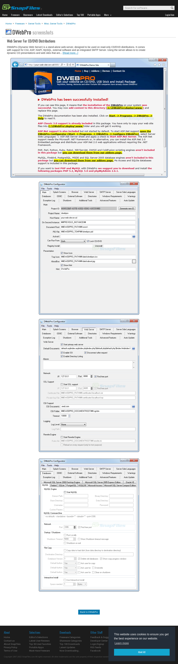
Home (9, 23)
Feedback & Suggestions (103, 637)
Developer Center (99, 640)
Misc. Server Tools (53, 23)
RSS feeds (95, 647)
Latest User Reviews (39, 640)
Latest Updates (67, 647)
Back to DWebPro (89, 612)
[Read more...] (70, 53)
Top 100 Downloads (70, 644)
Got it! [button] (141, 652)
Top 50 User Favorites (40, 644)
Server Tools (34, 23)
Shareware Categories (71, 640)
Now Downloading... (70, 650)
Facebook (95, 650)
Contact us (9, 640)
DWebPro (71, 23)
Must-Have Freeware (39, 650)
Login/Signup (97, 644)
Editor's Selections (38, 637)
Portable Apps (36, 647)
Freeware (20, 23)
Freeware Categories (70, 637)
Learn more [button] (122, 643)
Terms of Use (10, 650)
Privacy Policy (10, 647)
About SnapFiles (12, 644)
